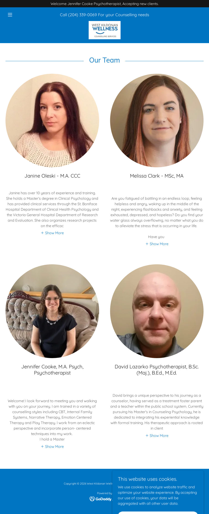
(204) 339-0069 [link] (82, 14)
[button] (20, 14)
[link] (104, 30)
